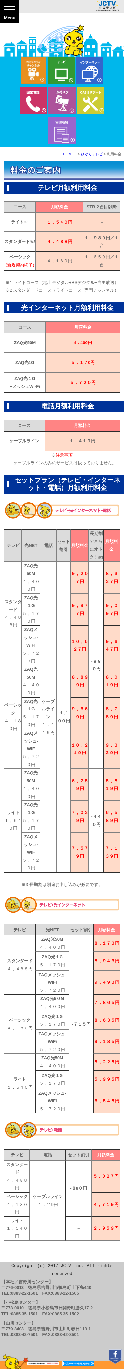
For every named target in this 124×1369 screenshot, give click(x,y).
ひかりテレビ (92, 154)
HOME (68, 154)
